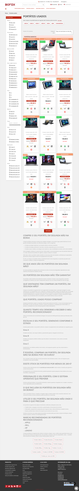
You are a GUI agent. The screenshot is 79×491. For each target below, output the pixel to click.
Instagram (17, 486)
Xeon (48, 23)
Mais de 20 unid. (15, 168)
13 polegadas (14, 101)
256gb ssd (14, 76)
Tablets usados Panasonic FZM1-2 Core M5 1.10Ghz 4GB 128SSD (48, 96)
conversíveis (59, 23)
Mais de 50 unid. (15, 174)
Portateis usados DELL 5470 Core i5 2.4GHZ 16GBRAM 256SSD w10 (31, 134)
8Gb (13, 53)
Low (12, 113)
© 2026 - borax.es (39, 489)
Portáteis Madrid (58, 439)
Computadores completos (10, 470)
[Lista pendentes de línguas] (64, 2)
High (13, 111)
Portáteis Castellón (36, 452)
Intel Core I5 (14, 41)
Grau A (13, 129)
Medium (14, 115)
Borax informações (26, 464)
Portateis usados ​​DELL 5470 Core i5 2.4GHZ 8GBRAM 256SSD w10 (48, 134)
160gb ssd (13, 67)
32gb (13, 57)
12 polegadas (14, 99)
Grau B (13, 131)
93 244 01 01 (42, 1)
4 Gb (12, 51)
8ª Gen (13, 151)
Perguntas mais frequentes (28, 466)
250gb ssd (14, 74)
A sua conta (43, 462)
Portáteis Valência (38, 439)
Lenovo (13, 27)
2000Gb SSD (14, 83)
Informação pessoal (44, 464)
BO (10, 5)
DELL (13, 22)
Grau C (13, 134)
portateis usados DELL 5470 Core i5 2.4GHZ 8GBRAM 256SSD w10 (31, 56)
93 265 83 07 (56, 1)
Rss (12, 486)
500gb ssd (13, 78)
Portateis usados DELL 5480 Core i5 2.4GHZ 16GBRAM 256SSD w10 (48, 210)
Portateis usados (30, 8)
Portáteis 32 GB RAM (47, 452)
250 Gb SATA (14, 72)
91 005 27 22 (49, 1)
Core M (13, 39)
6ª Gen (13, 147)
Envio (24, 470)
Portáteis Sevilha (38, 444)
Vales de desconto (44, 470)
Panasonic (13, 29)
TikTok (20, 486)
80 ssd (13, 65)
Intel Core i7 (14, 43)
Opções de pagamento (27, 473)
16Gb (13, 55)
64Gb (12, 60)
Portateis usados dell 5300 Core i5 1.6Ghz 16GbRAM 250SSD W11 (64, 172)
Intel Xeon (14, 45)
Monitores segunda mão (10, 468)
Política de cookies (26, 477)
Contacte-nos (25, 481)
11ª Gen (13, 158)
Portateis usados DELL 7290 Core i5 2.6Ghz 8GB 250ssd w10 (65, 210)
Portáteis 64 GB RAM (59, 452)
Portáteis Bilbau (38, 448)
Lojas (24, 482)
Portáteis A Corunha (57, 448)
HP (12, 25)
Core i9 (13, 37)
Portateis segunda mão (10, 466)
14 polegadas (15, 103)
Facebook (6, 486)
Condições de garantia (27, 472)
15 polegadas (14, 106)
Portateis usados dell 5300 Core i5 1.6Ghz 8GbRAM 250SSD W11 (64, 56)
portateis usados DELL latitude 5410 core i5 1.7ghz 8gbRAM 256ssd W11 (48, 56)
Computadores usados (19, 8)
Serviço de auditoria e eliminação (11, 475)
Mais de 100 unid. (15, 176)
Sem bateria (14, 118)
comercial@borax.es (62, 479)
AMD (53, 23)
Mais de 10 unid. (15, 165)
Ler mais (60, 20)
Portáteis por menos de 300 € (48, 456)
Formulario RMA (26, 468)
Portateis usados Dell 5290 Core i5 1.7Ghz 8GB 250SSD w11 (31, 210)
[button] (5, 9)
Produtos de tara (8, 473)
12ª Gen (13, 160)
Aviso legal (25, 475)
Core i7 (37, 23)
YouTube (14, 486)
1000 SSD (13, 80)
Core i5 (32, 23)
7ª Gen (13, 149)
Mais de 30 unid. (15, 170)
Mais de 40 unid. (15, 172)
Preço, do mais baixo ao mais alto (64, 32)
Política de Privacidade (27, 479)
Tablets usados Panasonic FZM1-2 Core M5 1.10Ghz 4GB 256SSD (31, 96)
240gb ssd (13, 69)
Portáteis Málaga (48, 444)
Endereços (42, 468)
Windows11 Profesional (15, 141)
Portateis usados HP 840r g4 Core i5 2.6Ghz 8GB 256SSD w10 (31, 172)
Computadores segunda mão (11, 464)
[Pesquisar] (33, 4)
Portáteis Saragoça (57, 444)
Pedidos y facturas (44, 466)
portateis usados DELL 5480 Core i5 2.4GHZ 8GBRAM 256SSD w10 (48, 172)
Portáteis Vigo (47, 448)
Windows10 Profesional (15, 139)
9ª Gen (13, 153)
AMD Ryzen (14, 34)
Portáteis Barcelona (48, 439)
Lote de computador (51, 8)
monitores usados (40, 8)
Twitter (9, 486)
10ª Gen (13, 155)
